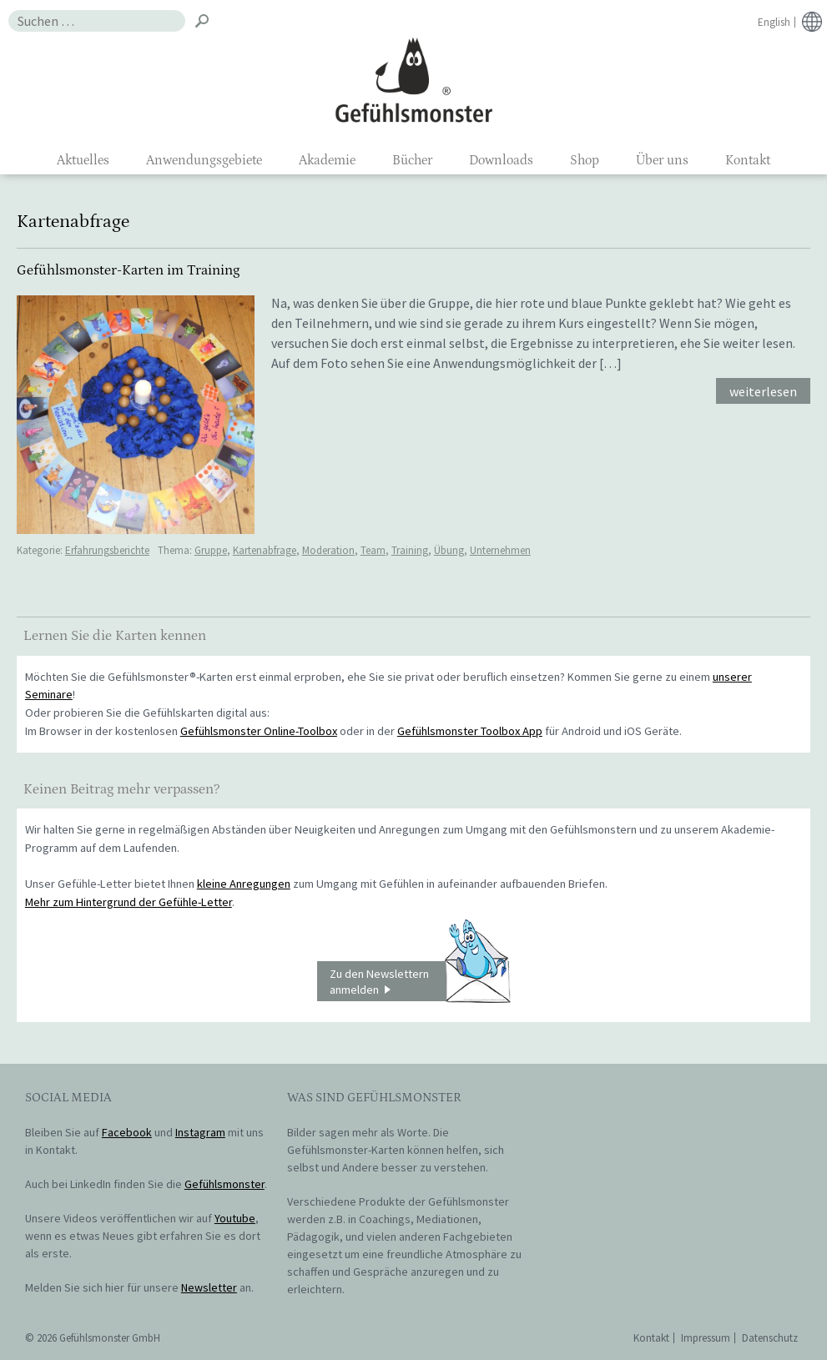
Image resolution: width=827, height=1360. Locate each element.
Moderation (328, 550)
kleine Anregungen (243, 883)
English (774, 22)
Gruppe (210, 550)
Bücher (412, 160)
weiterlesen (763, 391)
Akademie (327, 160)
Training (409, 550)
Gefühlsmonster (413, 79)
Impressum (705, 1338)
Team (373, 550)
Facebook (127, 1132)
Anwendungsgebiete (204, 160)
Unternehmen (500, 550)
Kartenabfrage (264, 550)
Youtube (234, 1218)
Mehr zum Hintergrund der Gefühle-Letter (128, 901)
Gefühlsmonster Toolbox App (469, 730)
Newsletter (209, 1287)
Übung (449, 550)
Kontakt (747, 160)
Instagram (200, 1132)
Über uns (662, 160)
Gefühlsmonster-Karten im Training (128, 270)
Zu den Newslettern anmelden (420, 981)
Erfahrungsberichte (107, 550)
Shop (584, 160)
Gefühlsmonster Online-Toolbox (258, 730)
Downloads (501, 160)
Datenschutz (770, 1338)
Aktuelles (83, 160)
